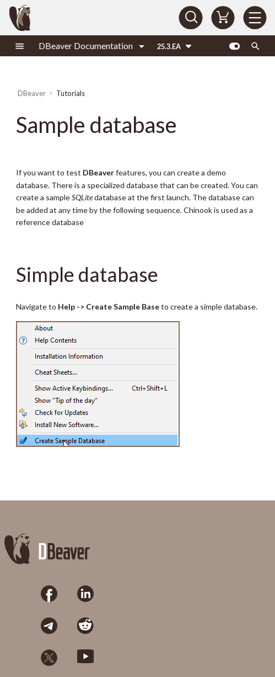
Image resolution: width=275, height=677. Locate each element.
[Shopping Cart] (222, 17)
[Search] (190, 17)
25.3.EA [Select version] (169, 46)
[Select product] (91, 45)
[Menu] (254, 17)
